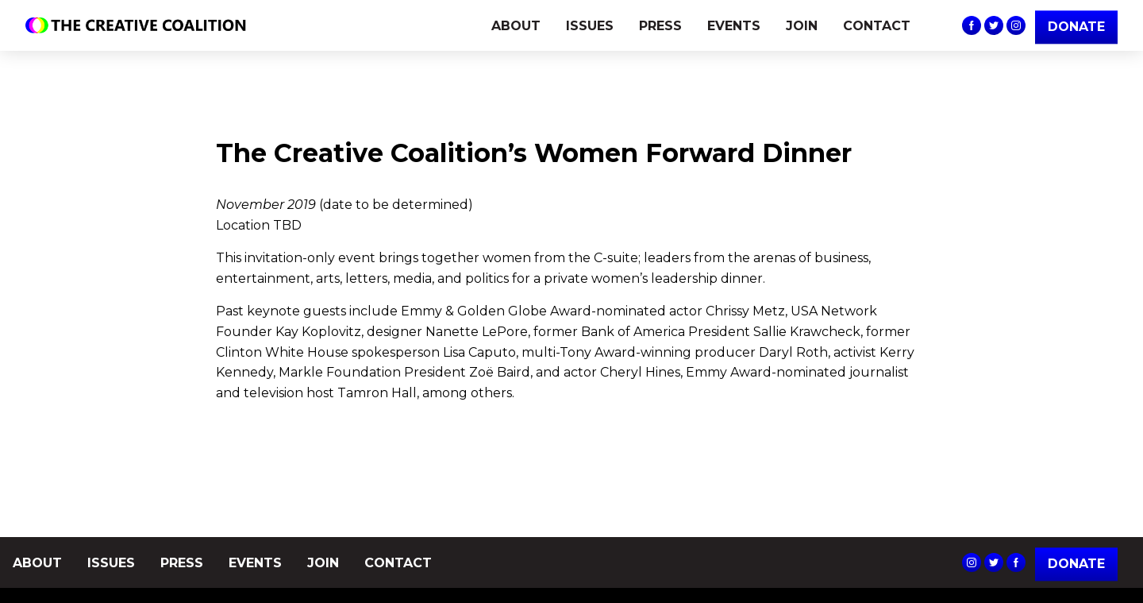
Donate (1076, 563)
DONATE (1076, 26)
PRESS (660, 25)
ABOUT (516, 25)
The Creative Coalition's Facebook (971, 25)
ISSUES (590, 25)
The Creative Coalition (139, 25)
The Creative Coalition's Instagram (1016, 25)
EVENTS (733, 25)
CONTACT (876, 25)
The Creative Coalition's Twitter (993, 25)
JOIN (802, 25)
